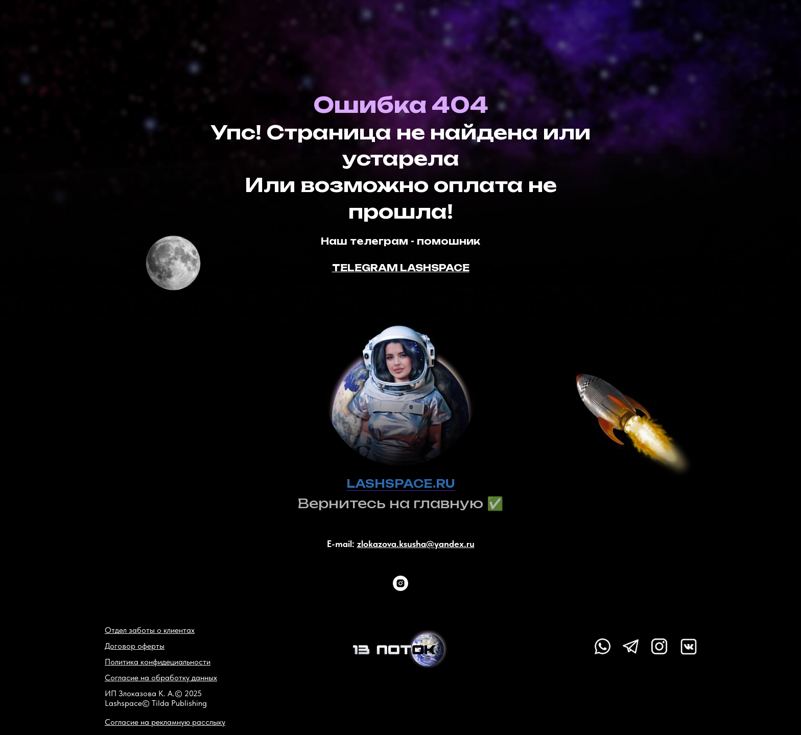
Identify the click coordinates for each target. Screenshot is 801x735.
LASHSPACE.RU (400, 483)
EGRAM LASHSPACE (412, 267)
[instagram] (400, 583)
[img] (400, 649)
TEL (343, 267)
